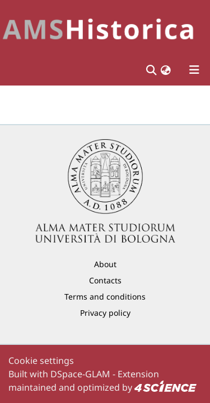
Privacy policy (105, 312)
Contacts (105, 280)
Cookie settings (41, 360)
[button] (166, 70)
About (105, 264)
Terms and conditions (105, 296)
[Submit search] (150, 70)
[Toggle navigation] (194, 70)
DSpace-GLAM (80, 374)
